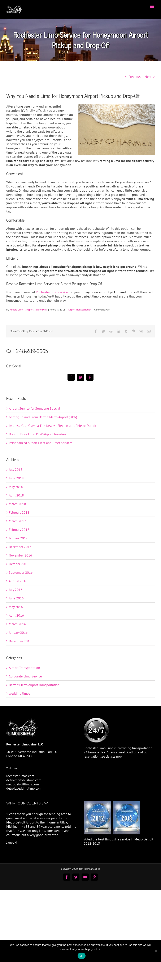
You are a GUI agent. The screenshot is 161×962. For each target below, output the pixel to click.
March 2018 (17, 504)
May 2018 (16, 487)
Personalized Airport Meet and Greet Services (41, 443)
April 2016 (16, 615)
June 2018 (16, 478)
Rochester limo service (52, 292)
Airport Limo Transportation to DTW (28, 309)
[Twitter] (80, 377)
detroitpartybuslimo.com (23, 780)
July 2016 (15, 589)
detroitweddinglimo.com (24, 788)
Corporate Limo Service (25, 676)
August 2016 (18, 581)
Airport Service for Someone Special (34, 408)
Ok (81, 955)
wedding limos (19, 693)
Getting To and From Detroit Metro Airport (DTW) (43, 417)
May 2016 (16, 607)
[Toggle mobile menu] (152, 6)
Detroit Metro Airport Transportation (34, 685)
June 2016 (16, 598)
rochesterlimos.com (20, 776)
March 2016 (17, 624)
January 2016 (18, 632)
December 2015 (20, 641)
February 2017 (19, 529)
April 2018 (16, 495)
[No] (156, 951)
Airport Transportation (79, 309)
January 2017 (18, 538)
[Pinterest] (89, 377)
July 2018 (15, 469)
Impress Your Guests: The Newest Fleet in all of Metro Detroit (52, 425)
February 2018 (19, 512)
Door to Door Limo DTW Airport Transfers (37, 434)
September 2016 (21, 572)
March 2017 (17, 521)
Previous (135, 76)
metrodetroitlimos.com (22, 784)
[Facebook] (71, 377)
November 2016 (20, 555)
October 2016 (19, 564)
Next (148, 76)
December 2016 (20, 547)
